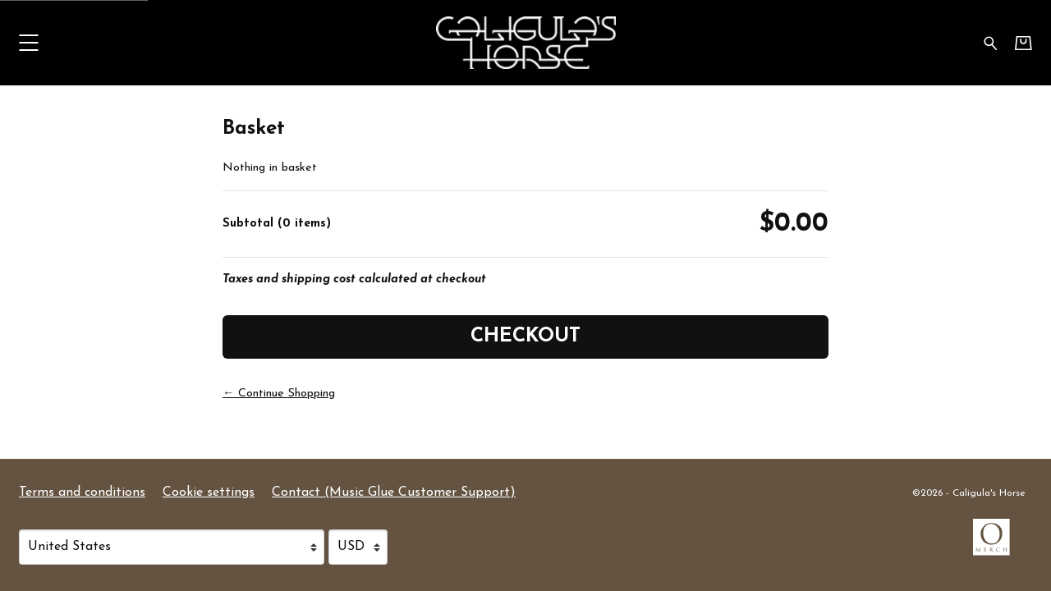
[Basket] (1023, 43)
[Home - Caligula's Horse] (525, 42)
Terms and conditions (82, 492)
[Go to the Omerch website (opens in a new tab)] (999, 545)
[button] (28, 42)
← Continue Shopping (279, 393)
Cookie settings (209, 492)
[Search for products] (991, 42)
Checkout (525, 336)
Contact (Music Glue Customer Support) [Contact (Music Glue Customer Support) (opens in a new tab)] (394, 492)
